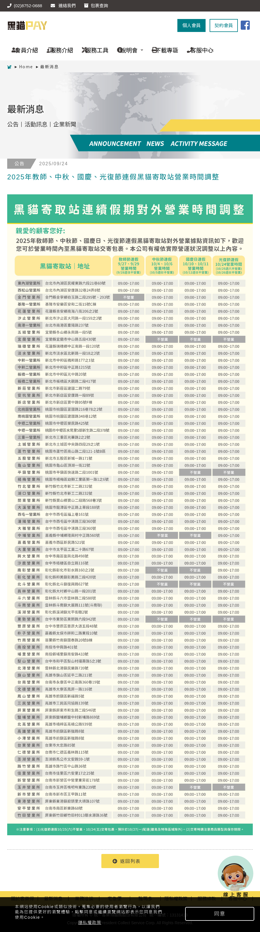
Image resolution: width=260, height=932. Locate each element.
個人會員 (191, 25)
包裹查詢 (96, 5)
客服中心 (198, 50)
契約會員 (224, 25)
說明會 (128, 50)
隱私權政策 (89, 922)
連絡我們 (63, 5)
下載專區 (162, 50)
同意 (219, 914)
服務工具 (92, 50)
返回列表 (127, 860)
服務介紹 (57, 50)
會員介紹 (22, 50)
